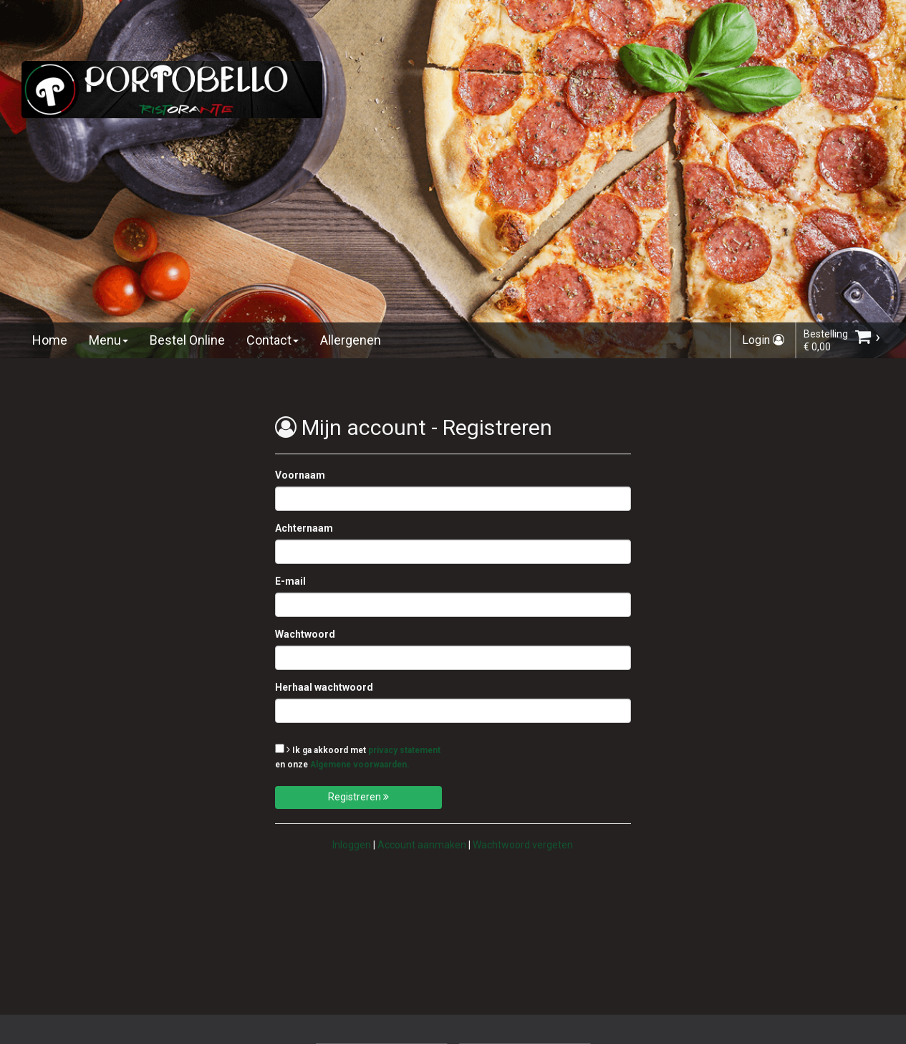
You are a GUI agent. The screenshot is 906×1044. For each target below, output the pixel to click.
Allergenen (350, 340)
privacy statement (404, 750)
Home (49, 340)
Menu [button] (108, 340)
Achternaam (304, 528)
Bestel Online (187, 340)
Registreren (358, 797)
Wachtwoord (305, 634)
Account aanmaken (421, 845)
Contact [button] (272, 340)
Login (763, 340)
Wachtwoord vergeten (523, 845)
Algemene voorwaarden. (360, 765)
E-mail (290, 581)
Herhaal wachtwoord (324, 687)
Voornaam (300, 475)
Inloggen (351, 845)
